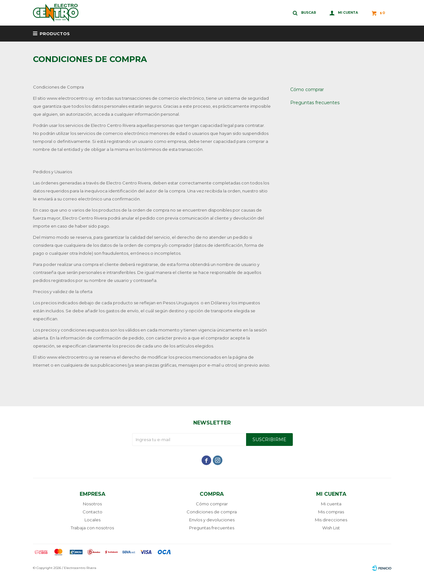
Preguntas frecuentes (315, 102)
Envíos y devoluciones (212, 519)
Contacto (92, 511)
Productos (55, 33)
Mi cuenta (331, 503)
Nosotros (92, 503)
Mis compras (331, 511)
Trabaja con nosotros (92, 527)
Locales (92, 519)
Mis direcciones (331, 519)
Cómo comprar (307, 89)
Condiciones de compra (212, 511)
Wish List (331, 527)
